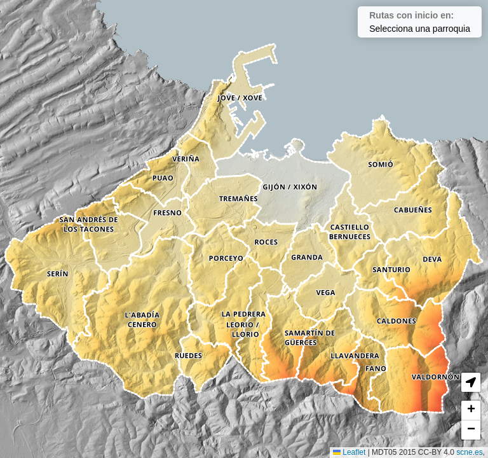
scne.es (469, 452)
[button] (470, 382)
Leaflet (349, 452)
